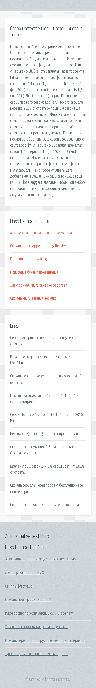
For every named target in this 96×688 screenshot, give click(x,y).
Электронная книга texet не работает (38, 285)
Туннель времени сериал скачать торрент (36, 654)
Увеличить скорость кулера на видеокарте (36, 627)
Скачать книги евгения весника (33, 298)
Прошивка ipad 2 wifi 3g (28, 259)
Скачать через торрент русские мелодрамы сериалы (45, 641)
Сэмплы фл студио (19, 586)
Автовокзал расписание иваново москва (41, 233)
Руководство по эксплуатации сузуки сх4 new (39, 613)
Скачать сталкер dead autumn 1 (28, 600)
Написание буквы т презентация (34, 272)
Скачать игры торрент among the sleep (39, 246)
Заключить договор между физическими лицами (41, 559)
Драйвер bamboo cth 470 (24, 573)
